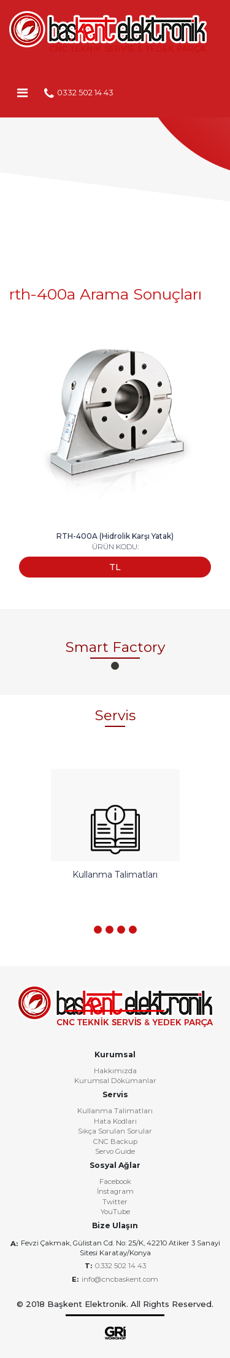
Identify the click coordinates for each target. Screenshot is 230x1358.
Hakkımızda (115, 1071)
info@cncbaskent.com (120, 1279)
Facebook (115, 1182)
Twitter (115, 1202)
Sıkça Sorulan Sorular (115, 1131)
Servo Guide (115, 1152)
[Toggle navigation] (22, 92)
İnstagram (115, 1192)
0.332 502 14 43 (120, 1265)
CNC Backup (115, 1142)
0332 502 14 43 (78, 93)
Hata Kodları (115, 1122)
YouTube (115, 1212)
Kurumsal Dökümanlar (115, 1081)
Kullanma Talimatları (115, 1111)
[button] (115, 666)
